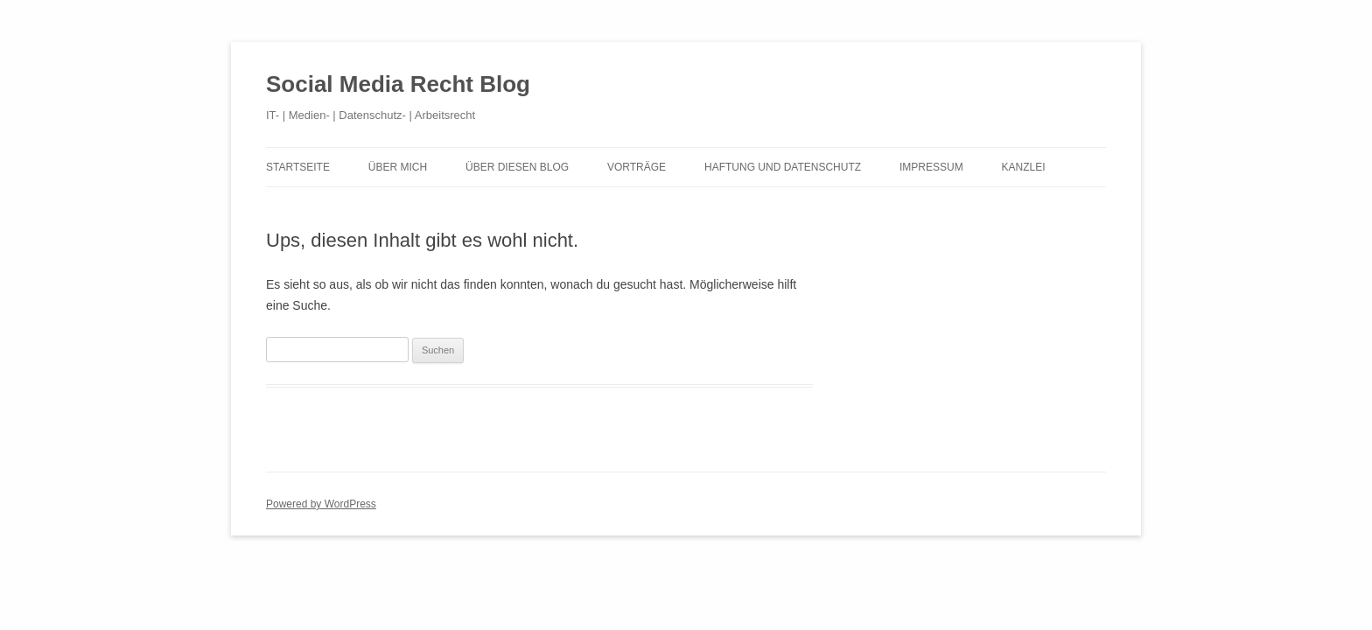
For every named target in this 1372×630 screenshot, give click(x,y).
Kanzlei (1024, 167)
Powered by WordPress (321, 504)
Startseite (298, 167)
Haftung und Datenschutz (782, 167)
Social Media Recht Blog (398, 84)
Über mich (397, 167)
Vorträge (636, 167)
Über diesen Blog (517, 167)
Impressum (931, 167)
